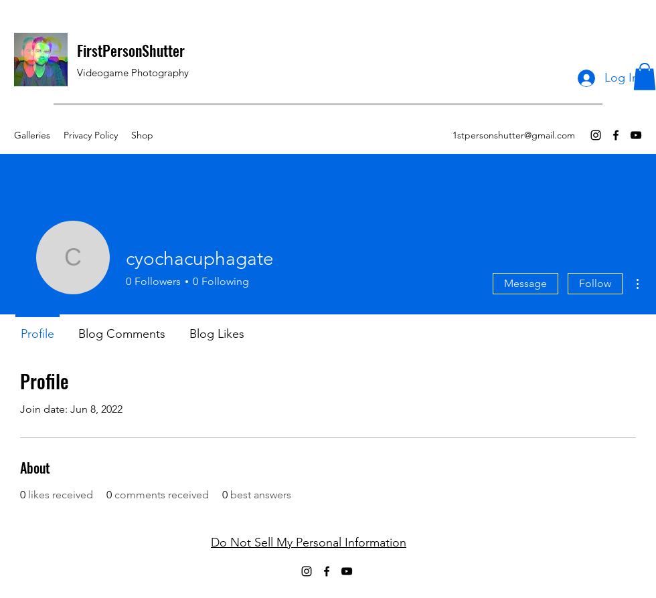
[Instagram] (595, 135)
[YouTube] (636, 135)
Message (525, 283)
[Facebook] (616, 135)
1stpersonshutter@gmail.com (514, 135)
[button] (644, 76)
